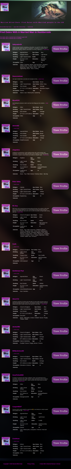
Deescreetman (17, 76)
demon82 (15, 126)
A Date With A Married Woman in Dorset (50, 464)
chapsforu (16, 150)
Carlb (14, 244)
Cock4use (16, 438)
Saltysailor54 (17, 44)
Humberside (30, 26)
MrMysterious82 (18, 351)
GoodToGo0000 (18, 375)
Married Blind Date (17, 464)
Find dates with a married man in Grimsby (11, 38)
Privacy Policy (31, 464)
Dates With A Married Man (19, 26)
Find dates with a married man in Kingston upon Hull (13, 37)
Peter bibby (16, 181)
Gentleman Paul (18, 271)
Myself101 (16, 100)
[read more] (46, 49)
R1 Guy (15, 206)
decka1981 (16, 327)
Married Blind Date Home (5, 26)
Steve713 (15, 299)
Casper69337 (17, 407)
